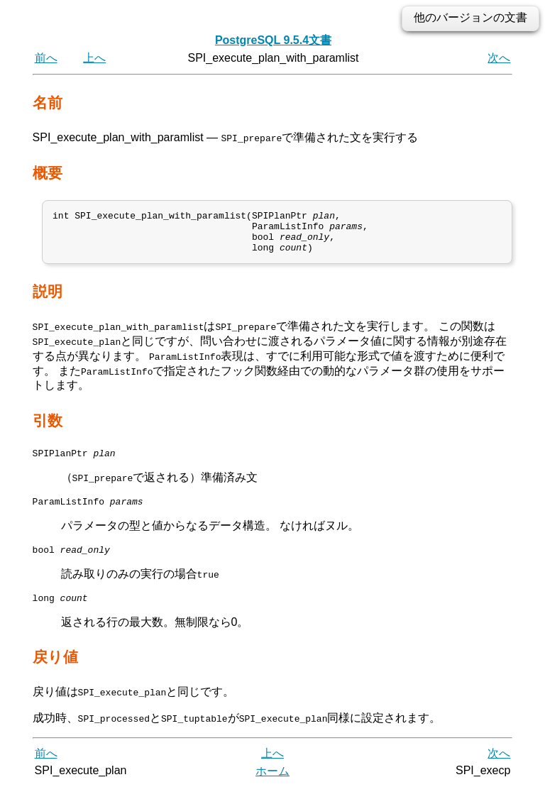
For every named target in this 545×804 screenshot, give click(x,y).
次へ (499, 58)
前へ (46, 58)
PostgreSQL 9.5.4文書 (273, 40)
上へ (94, 58)
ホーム (272, 788)
